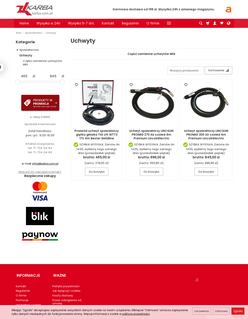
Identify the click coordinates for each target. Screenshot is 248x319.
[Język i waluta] (228, 23)
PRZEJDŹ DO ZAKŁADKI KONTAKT (40, 172)
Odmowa (221, 311)
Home (24, 23)
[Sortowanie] (218, 70)
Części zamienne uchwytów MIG (151, 54)
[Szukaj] (200, 23)
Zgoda (238, 311)
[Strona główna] (59, 9)
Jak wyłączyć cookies (66, 289)
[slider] (17, 81)
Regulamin (130, 23)
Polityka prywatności (65, 284)
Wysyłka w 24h (48, 23)
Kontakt (108, 23)
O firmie (153, 23)
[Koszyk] (207, 23)
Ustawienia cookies (28, 303)
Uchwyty (25, 55)
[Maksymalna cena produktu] (53, 76)
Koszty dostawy (62, 294)
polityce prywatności (136, 314)
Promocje (22, 298)
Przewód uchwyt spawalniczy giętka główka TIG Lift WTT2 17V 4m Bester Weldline (97, 135)
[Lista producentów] (185, 70)
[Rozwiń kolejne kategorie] (169, 23)
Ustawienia (201, 311)
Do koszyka (96, 172)
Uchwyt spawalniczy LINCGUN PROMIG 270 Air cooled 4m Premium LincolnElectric (151, 135)
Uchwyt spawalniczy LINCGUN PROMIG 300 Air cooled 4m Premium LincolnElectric (206, 135)
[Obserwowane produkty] (221, 23)
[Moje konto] (214, 23)
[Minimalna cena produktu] (24, 76)
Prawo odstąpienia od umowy (66, 300)
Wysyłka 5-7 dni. (81, 23)
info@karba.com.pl (45, 164)
